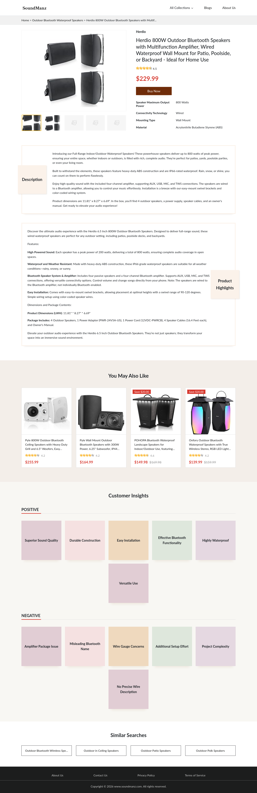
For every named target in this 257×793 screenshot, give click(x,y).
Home (25, 20)
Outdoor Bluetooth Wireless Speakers (48, 750)
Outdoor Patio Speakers (156, 750)
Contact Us (100, 775)
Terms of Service (195, 775)
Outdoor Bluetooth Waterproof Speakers (57, 20)
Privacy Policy (146, 775)
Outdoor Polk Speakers (210, 750)
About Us (57, 775)
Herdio (141, 32)
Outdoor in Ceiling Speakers (101, 750)
